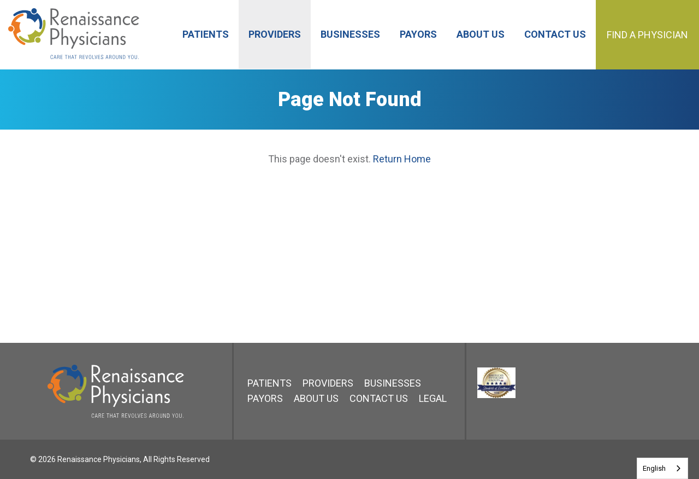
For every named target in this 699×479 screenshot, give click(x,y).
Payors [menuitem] (418, 34)
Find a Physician (647, 34)
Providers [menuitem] (274, 34)
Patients (269, 383)
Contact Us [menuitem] (555, 34)
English (654, 468)
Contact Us (379, 398)
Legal (433, 398)
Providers (328, 383)
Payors (265, 398)
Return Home (402, 159)
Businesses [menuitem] (350, 34)
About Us (316, 398)
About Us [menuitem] (481, 34)
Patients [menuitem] (205, 34)
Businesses (392, 383)
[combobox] (662, 468)
